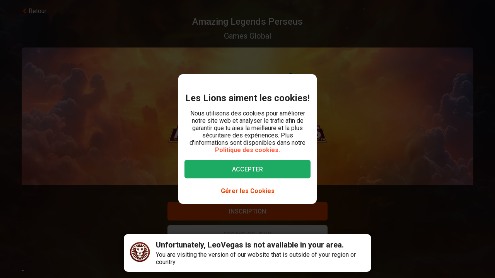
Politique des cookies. (247, 150)
